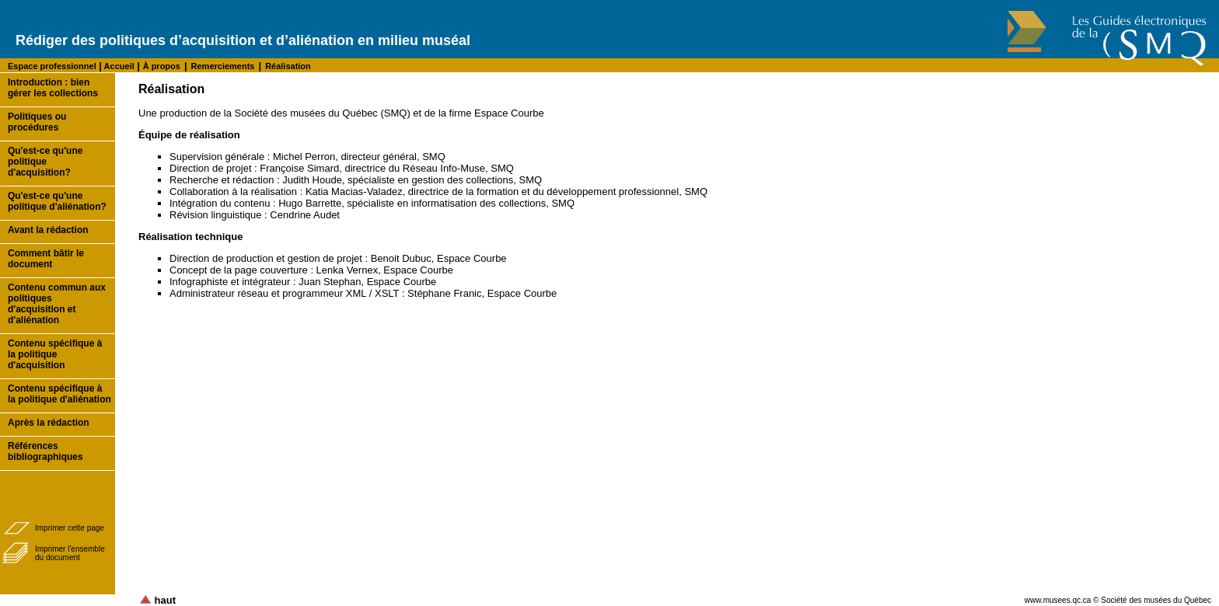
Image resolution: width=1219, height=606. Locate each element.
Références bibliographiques (45, 451)
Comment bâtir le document (46, 259)
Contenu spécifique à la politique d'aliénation (59, 394)
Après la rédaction (48, 422)
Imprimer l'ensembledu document (70, 553)
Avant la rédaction (48, 230)
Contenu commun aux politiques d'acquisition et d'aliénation (57, 304)
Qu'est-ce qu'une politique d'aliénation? (57, 201)
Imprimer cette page (69, 528)
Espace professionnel (52, 66)
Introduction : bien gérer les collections (53, 88)
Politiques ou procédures (37, 122)
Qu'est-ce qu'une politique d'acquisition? (45, 161)
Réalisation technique (190, 236)
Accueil (118, 66)
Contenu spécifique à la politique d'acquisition (55, 354)
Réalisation (288, 66)
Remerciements (223, 66)
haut (157, 600)
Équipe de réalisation (189, 135)
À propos (161, 66)
